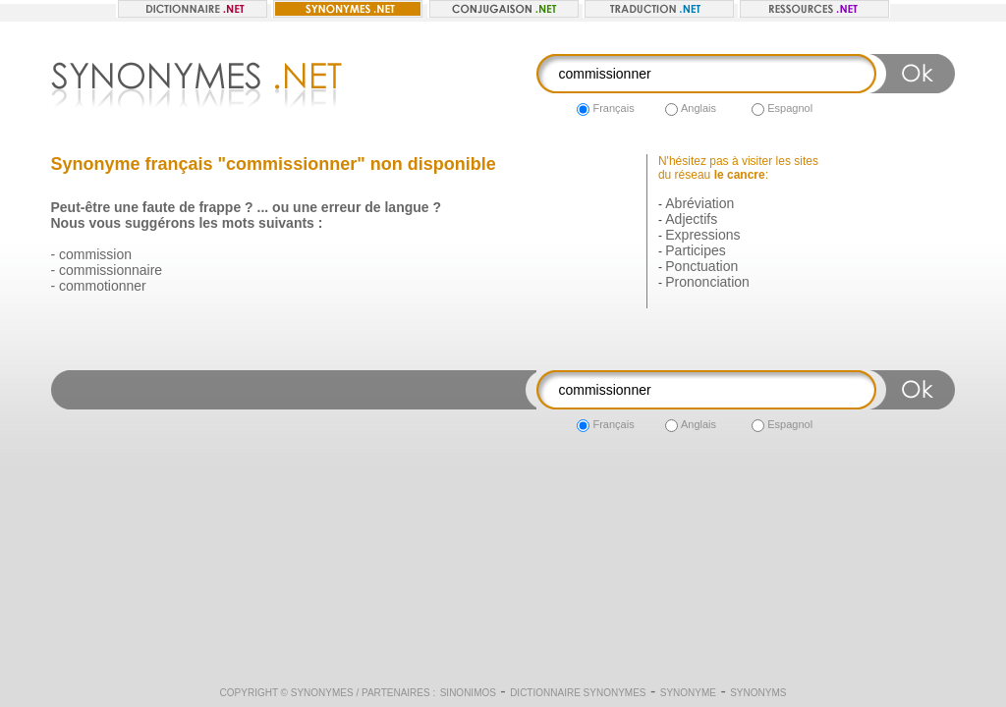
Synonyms (758, 692)
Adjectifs (691, 219)
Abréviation (699, 203)
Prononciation (707, 282)
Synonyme (688, 692)
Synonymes (322, 692)
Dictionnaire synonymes (577, 692)
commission (95, 254)
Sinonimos (468, 692)
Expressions (702, 235)
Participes (695, 250)
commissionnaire (110, 270)
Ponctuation (701, 266)
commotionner (102, 286)
